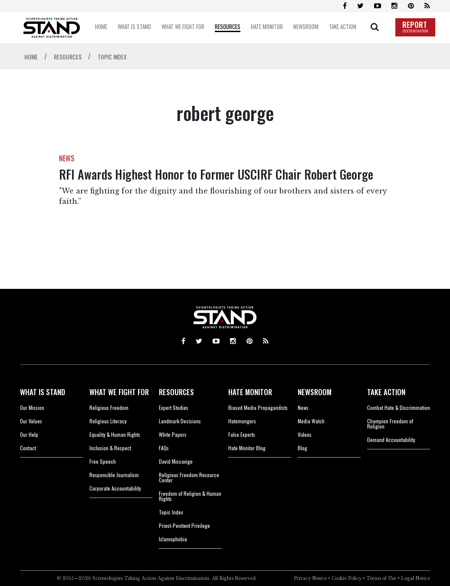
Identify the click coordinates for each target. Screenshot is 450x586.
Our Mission (32, 407)
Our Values (31, 421)
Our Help (29, 434)
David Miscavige (176, 461)
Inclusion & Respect (110, 448)
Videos (305, 434)
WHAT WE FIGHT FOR (119, 391)
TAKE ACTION (386, 391)
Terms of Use (381, 578)
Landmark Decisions (180, 421)
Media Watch (311, 421)
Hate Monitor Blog (247, 448)
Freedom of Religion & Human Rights (190, 496)
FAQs (164, 448)
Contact (28, 448)
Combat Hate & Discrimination (398, 407)
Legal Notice (415, 578)
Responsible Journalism (114, 474)
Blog (302, 448)
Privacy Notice (310, 578)
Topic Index (171, 512)
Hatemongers (242, 421)
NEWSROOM (315, 391)
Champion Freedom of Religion (390, 423)
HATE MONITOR (250, 391)
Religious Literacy (108, 421)
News (303, 407)
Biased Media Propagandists (258, 407)
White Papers (173, 434)
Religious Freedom (108, 407)
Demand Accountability (391, 439)
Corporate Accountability (115, 488)
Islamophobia (173, 539)
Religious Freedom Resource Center (189, 477)
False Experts (241, 434)
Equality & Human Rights (114, 434)
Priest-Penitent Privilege (184, 525)
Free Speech (102, 461)
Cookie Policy (346, 578)
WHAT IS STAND (42, 391)
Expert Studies (173, 407)
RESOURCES (176, 391)
